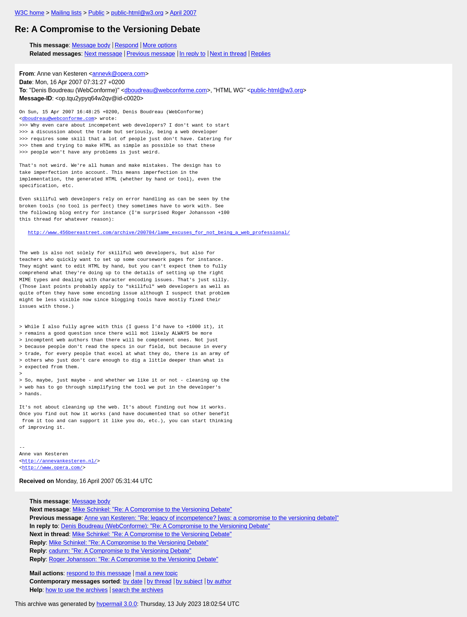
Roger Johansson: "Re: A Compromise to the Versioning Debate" (133, 559)
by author (219, 581)
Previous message (151, 54)
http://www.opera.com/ (52, 468)
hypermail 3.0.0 (116, 604)
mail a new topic (156, 573)
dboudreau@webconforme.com (165, 90)
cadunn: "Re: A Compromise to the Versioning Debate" (120, 551)
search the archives (138, 590)
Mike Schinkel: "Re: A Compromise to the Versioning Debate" (152, 509)
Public (96, 13)
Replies (261, 54)
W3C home (29, 13)
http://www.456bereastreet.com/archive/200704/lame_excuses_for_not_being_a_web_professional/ (159, 233)
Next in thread (228, 54)
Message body (91, 45)
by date (132, 581)
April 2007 (183, 13)
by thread (159, 581)
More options (160, 45)
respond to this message (98, 573)
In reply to (192, 54)
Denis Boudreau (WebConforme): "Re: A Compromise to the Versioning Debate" (165, 526)
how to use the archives (77, 590)
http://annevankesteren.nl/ (59, 461)
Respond (126, 45)
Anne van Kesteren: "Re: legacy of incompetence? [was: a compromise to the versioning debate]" (212, 518)
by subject (189, 581)
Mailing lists (66, 13)
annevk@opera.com (118, 73)
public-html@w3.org (137, 13)
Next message (103, 54)
